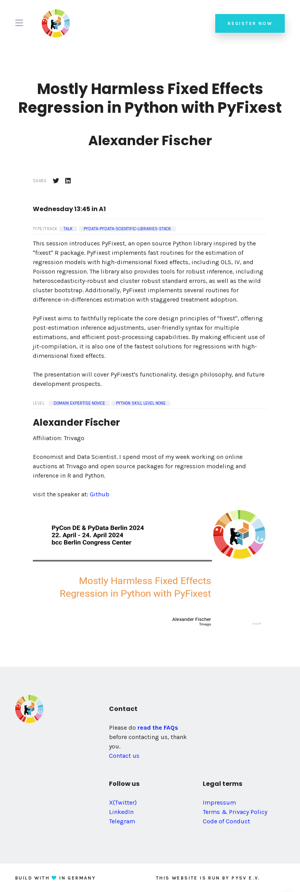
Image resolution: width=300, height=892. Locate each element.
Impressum (219, 802)
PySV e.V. (246, 878)
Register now (250, 23)
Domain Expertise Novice (79, 403)
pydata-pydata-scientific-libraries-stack (127, 228)
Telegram (122, 821)
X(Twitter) (123, 802)
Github (99, 494)
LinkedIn (121, 812)
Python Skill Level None (141, 403)
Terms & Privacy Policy (235, 812)
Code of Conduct (226, 821)
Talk (68, 228)
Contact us (124, 755)
